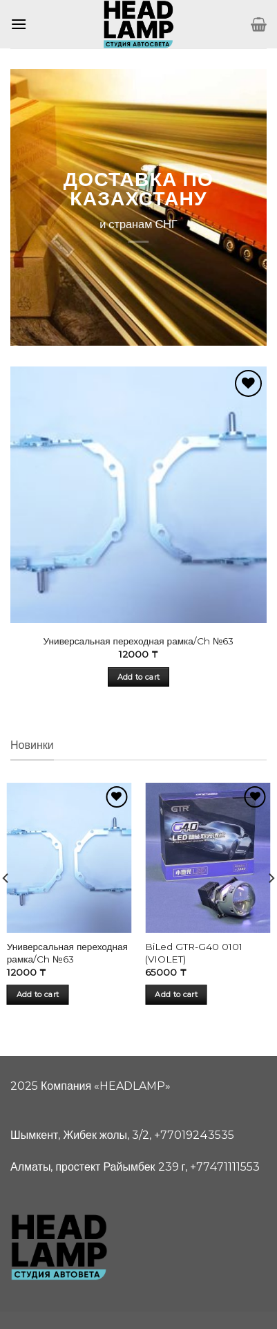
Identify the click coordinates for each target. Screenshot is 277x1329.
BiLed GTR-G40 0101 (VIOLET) (193, 953)
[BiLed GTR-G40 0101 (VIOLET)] (207, 858)
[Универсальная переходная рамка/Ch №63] (69, 858)
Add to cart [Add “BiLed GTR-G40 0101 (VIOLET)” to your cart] (176, 994)
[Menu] (18, 24)
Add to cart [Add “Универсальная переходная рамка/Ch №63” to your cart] (138, 677)
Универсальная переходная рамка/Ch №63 (139, 641)
